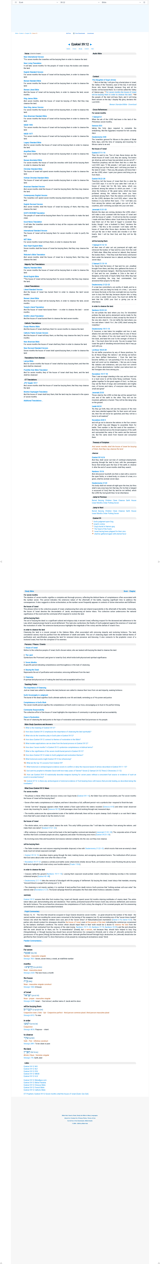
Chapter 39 (28, 33)
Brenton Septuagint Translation (35, 392)
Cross (74, 49)
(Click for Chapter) (35, 53)
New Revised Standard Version (36, 348)
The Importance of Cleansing (35, 688)
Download (132, 104)
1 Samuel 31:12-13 (99, 245)
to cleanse (120, 95)
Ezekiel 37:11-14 (98, 153)
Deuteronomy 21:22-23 (101, 285)
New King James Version (33, 107)
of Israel (133, 92)
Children (108, 500)
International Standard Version (35, 231)
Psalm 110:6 (75, 864)
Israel (94, 503)
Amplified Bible (30, 151)
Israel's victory (99, 524)
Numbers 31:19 (98, 927)
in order (112, 95)
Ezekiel (21, 33)
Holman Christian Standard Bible (36, 178)
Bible (16, 33)
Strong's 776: (29, 1058)
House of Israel (31, 648)
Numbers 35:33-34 (99, 310)
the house (125, 92)
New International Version (34, 57)
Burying (101, 500)
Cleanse (121, 500)
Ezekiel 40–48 (43, 876)
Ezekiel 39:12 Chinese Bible (35, 1085)
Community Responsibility (34, 710)
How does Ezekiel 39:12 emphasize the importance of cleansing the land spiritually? (58, 732)
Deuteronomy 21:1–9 (33, 881)
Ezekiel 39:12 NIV (31, 1066)
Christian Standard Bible (33, 169)
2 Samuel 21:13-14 (99, 264)
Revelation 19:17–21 (33, 862)
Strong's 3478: (29, 1001)
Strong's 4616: (29, 1029)
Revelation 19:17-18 (100, 374)
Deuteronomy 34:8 (99, 137)
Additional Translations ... (33, 401)
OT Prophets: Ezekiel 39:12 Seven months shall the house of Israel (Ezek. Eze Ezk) (56, 1094)
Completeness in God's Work (35, 702)
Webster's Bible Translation (34, 255)
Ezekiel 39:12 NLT (31, 1069)
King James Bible (30, 98)
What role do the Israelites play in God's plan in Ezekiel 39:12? (49, 736)
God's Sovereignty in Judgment (36, 695)
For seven (110, 92)
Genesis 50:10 (54, 809)
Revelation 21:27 (41, 890)
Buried (94, 500)
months (117, 92)
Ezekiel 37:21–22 (49, 828)
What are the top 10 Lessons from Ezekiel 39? (44, 763)
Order (105, 503)
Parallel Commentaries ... (33, 941)
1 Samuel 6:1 (97, 117)
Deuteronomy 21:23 (99, 483)
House (133, 500)
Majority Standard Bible (33, 268)
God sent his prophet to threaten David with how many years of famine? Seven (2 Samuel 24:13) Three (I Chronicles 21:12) (74, 771)
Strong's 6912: (29, 1015)
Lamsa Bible (28, 361)
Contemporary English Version (35, 195)
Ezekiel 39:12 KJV (31, 1076)
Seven (116, 503)
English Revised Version (33, 204)
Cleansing (29, 677)
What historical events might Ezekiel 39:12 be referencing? (48, 759)
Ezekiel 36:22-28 (98, 179)
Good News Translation (33, 222)
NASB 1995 (28, 125)
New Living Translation (32, 63)
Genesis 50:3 (97, 126)
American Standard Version (34, 187)
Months (100, 503)
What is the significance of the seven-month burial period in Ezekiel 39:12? (54, 751)
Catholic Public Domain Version (36, 333)
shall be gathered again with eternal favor (110, 534)
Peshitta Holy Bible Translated (35, 370)
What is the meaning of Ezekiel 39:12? (40, 728)
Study (80, 49)
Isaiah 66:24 (96, 406)
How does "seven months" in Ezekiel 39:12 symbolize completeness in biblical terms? (59, 747)
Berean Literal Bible (31, 90)
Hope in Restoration (31, 717)
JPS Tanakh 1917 (30, 383)
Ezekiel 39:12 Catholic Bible (34, 1090)
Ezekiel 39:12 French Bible (34, 1087)
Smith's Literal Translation (34, 316)
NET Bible (27, 239)
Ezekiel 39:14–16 (32, 855)
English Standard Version (33, 72)
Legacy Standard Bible (32, 143)
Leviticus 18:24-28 (99, 350)
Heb (92, 49)
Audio (68, 49)
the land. (128, 95)
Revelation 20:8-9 (99, 420)
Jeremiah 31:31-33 (99, 210)
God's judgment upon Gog (103, 522)
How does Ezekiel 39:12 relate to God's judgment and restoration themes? (54, 755)
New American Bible (31, 342)
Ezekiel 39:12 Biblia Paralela (35, 1083)
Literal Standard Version (33, 290)
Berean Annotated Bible (33, 160)
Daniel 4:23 (127, 920)
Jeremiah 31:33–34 (104, 832)
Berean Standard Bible (32, 81)
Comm (86, 49)
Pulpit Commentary (32, 911)
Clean (115, 500)
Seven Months (31, 662)
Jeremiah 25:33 (98, 393)
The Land (29, 655)
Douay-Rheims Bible (32, 327)
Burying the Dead (32, 670)
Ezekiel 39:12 (29, 899)
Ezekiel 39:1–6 (83, 796)
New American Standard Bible (35, 116)
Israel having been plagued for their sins (110, 531)
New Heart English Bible (33, 246)
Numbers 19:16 (98, 471)
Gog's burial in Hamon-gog (104, 526)
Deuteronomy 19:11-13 (101, 329)
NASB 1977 (28, 134)
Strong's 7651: (29, 959)
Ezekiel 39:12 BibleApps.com (35, 1080)
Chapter (132, 591)
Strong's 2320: (29, 973)
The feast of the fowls (103, 529)
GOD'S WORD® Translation (34, 213)
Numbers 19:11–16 (54, 874)
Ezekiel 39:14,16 (98, 457)
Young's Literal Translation (34, 307)
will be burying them (100, 95)
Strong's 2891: (29, 1044)
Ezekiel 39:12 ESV (31, 1071)
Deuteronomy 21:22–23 (94, 848)
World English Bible (31, 276)
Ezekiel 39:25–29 (103, 835)
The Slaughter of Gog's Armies (104, 80)
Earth (128, 500)
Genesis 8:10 (108, 807)
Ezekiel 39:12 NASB (31, 1074)
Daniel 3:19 (117, 920)
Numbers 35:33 (111, 927)
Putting (111, 503)
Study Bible (29, 591)
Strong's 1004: (29, 987)
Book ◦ (126, 591)
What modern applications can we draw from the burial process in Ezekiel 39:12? (56, 743)
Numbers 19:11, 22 (83, 927)
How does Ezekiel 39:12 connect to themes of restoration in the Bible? (53, 739)
